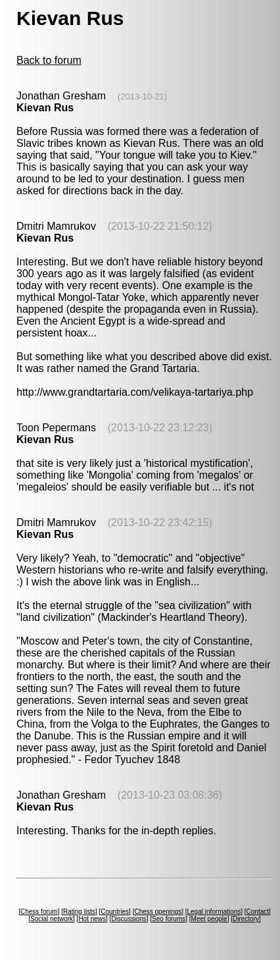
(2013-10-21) (142, 96)
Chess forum (39, 911)
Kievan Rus (45, 107)
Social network (51, 918)
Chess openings (157, 911)
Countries (115, 911)
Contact (257, 911)
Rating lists (79, 911)
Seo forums (168, 918)
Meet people (209, 918)
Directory (246, 918)
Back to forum (49, 60)
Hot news (92, 918)
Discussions (128, 918)
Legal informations (214, 911)
